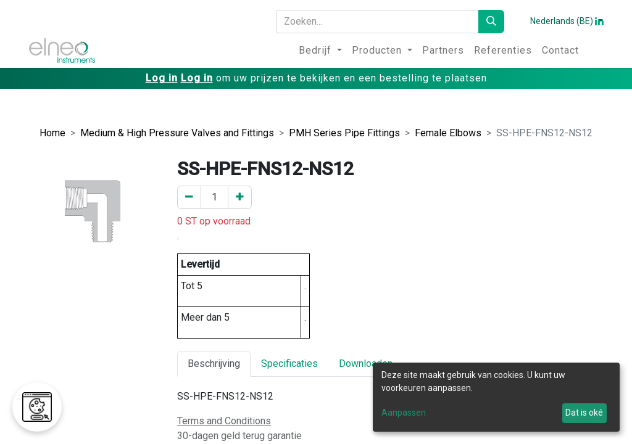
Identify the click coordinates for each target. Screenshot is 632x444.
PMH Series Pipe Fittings (344, 133)
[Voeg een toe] (240, 197)
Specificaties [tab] (289, 363)
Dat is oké (584, 412)
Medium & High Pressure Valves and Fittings (177, 133)
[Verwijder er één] (189, 197)
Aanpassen (403, 412)
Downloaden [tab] (366, 363)
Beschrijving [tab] (214, 363)
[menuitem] (320, 50)
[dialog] (496, 397)
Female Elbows (448, 133)
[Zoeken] (491, 21)
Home (52, 133)
